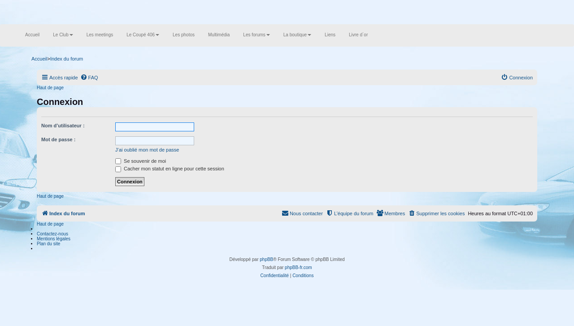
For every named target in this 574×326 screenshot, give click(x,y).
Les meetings (100, 34)
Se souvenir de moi (140, 161)
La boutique (297, 34)
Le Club (63, 34)
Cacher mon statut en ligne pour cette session (169, 168)
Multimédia (219, 34)
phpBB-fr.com (298, 267)
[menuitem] (89, 77)
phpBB (266, 259)
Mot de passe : (58, 139)
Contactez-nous (52, 233)
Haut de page (50, 87)
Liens (330, 34)
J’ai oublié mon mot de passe (147, 149)
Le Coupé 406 (142, 34)
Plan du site (48, 243)
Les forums (256, 34)
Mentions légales (53, 238)
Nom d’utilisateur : (63, 125)
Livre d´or (358, 34)
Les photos (184, 34)
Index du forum (66, 58)
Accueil (32, 34)
